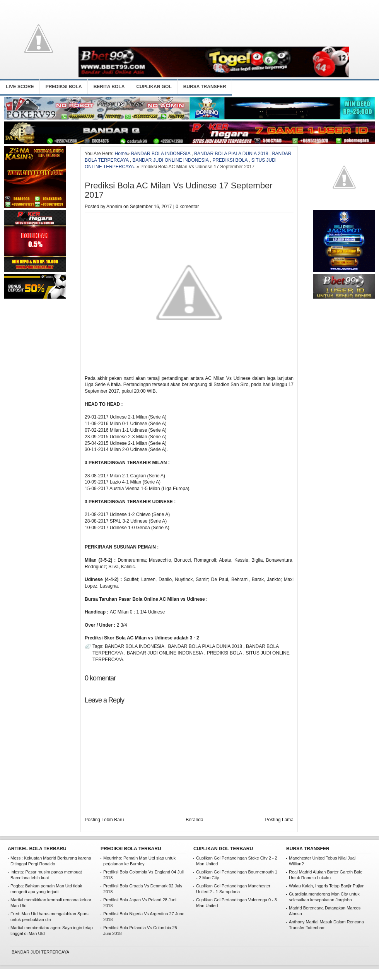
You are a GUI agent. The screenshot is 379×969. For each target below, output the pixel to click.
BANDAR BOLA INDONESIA (160, 153)
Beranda (194, 819)
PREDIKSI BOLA (64, 86)
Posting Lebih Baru (104, 819)
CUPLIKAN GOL (153, 86)
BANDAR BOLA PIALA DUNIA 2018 (231, 153)
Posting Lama (279, 819)
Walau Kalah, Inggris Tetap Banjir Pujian (327, 886)
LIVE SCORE (20, 86)
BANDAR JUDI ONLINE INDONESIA (170, 160)
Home (121, 153)
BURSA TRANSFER (204, 86)
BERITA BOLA (109, 86)
